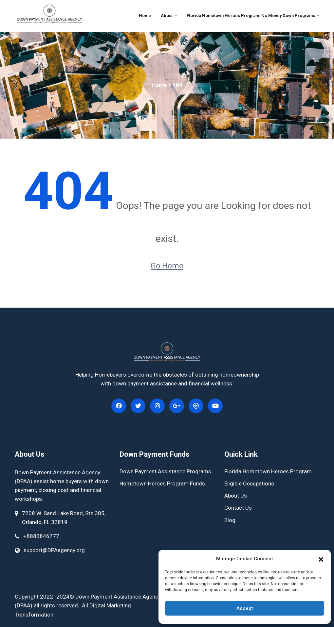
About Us (235, 495)
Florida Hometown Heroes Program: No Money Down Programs (251, 15)
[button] (321, 558)
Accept (244, 608)
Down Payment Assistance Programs (165, 471)
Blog (229, 520)
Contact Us (238, 507)
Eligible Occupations (249, 483)
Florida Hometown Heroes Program (268, 471)
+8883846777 (41, 536)
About (167, 15)
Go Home (167, 265)
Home (145, 15)
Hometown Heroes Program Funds (162, 483)
